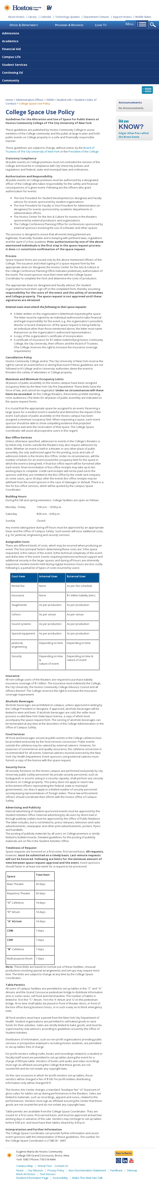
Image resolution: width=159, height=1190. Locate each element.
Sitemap (132, 1170)
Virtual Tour (44, 1166)
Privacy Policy (55, 1170)
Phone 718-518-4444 (42, 1159)
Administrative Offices (29, 100)
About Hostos (16, 17)
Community (10, 80)
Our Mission (35, 1170)
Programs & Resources (69, 25)
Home (9, 100)
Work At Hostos (25, 1174)
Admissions (10, 33)
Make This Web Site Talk (87, 1178)
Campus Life (11, 57)
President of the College (83, 151)
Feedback (116, 1170)
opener (153, 25)
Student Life (64, 100)
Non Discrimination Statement (87, 1170)
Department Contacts (96, 17)
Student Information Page (32, 1178)
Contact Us (61, 1166)
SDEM (50, 100)
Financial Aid (11, 49)
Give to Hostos (124, 1153)
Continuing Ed (12, 72)
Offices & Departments (24, 25)
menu (129, 23)
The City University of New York (40, 151)
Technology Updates (67, 17)
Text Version (47, 1174)
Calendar (46, 17)
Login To (101, 25)
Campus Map (24, 1166)
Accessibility (60, 1178)
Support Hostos (122, 17)
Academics (10, 41)
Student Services (14, 65)
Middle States (143, 17)
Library (32, 17)
